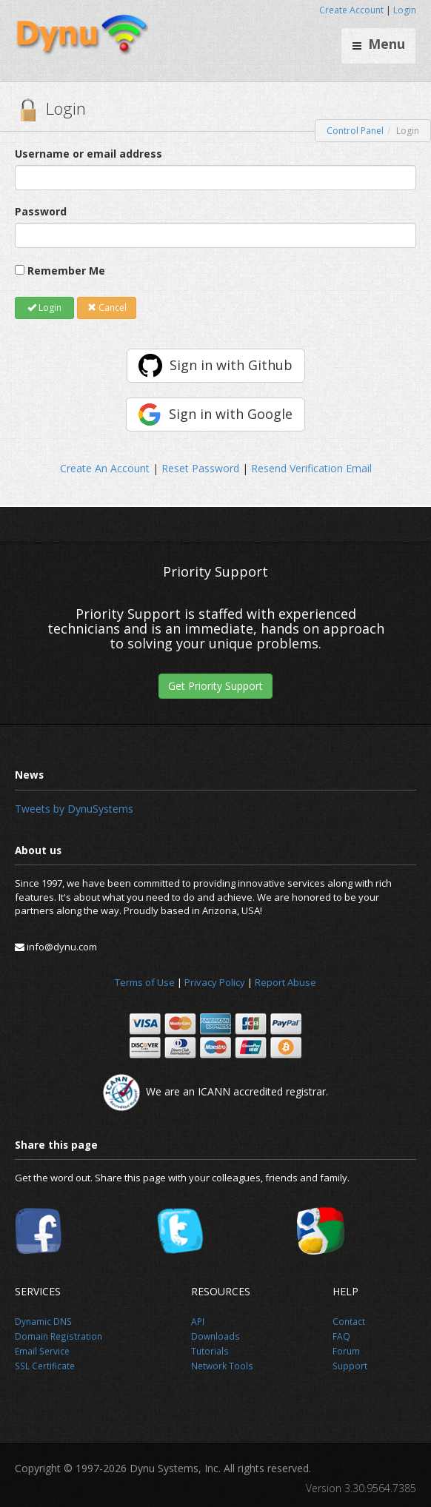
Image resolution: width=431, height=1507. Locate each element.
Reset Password (200, 468)
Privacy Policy (214, 982)
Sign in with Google (231, 414)
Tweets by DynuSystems (74, 809)
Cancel (107, 307)
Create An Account (105, 468)
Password (41, 211)
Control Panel (355, 130)
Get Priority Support (215, 686)
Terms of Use (145, 982)
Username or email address (88, 154)
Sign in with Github (231, 365)
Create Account (351, 10)
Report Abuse (285, 982)
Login (404, 10)
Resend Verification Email (311, 468)
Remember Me (66, 271)
